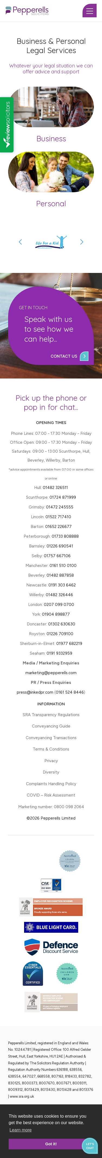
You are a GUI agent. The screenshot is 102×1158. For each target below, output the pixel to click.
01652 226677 (58, 526)
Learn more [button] (20, 1130)
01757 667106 (57, 555)
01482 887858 (59, 575)
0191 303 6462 (62, 585)
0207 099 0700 (59, 604)
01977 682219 (69, 643)
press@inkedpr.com (35, 692)
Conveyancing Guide (51, 726)
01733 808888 (65, 536)
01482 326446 (59, 594)
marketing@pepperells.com (51, 672)
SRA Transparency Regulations (51, 714)
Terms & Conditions (51, 749)
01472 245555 (59, 507)
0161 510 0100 (63, 565)
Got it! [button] (51, 1144)
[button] (81, 242)
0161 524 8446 (70, 692)
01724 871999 (63, 497)
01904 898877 (56, 614)
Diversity (51, 772)
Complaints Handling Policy (51, 783)
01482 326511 (55, 487)
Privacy (51, 760)
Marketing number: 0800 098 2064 (51, 806)
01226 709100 (60, 633)
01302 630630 (61, 624)
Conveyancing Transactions (51, 737)
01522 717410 (58, 516)
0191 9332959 (59, 653)
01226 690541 (60, 546)
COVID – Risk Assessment (51, 795)
